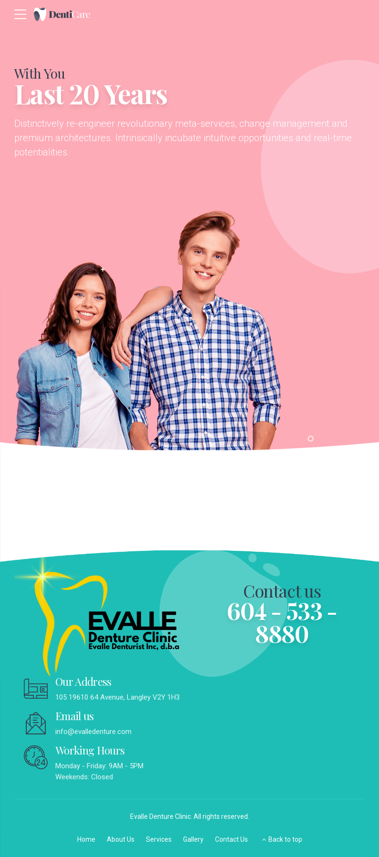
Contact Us (231, 839)
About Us (120, 839)
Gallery (193, 839)
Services (159, 839)
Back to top (285, 839)
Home (86, 839)
